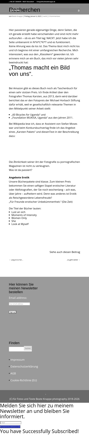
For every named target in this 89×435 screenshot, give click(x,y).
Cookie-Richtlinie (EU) (24, 380)
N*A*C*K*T (39, 42)
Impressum (18, 359)
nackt (45, 16)
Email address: (18, 298)
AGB (13, 373)
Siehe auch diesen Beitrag (65, 252)
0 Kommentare (54, 16)
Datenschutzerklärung (24, 366)
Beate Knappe (17, 16)
